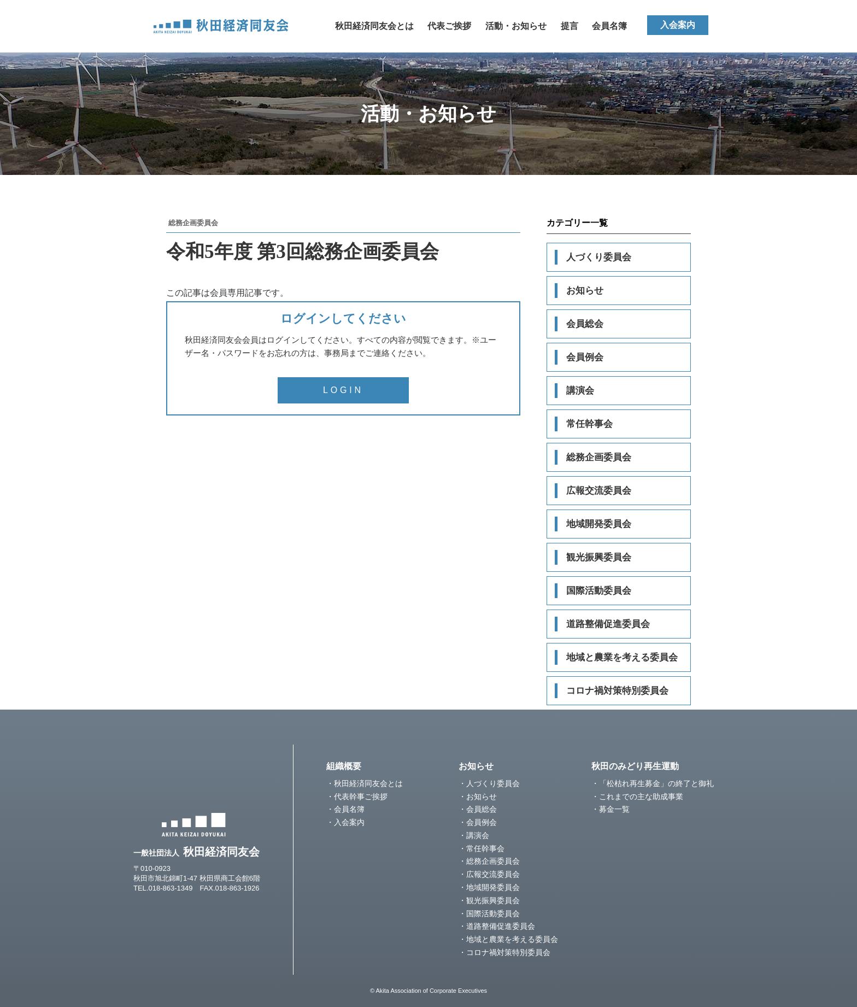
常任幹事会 (589, 424)
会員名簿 (609, 26)
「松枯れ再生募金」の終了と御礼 (656, 783)
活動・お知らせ (516, 26)
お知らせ (584, 290)
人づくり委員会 (598, 257)
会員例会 (584, 357)
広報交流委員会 (598, 490)
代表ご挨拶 (449, 26)
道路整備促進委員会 (608, 624)
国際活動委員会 (598, 591)
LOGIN (343, 390)
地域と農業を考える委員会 (622, 657)
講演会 (580, 390)
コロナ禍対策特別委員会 (617, 691)
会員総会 (584, 324)
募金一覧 (614, 809)
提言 (569, 26)
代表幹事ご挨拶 (361, 796)
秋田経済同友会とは (374, 26)
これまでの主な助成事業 (641, 796)
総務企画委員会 (598, 457)
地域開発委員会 (598, 524)
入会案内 (677, 25)
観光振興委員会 (598, 557)
